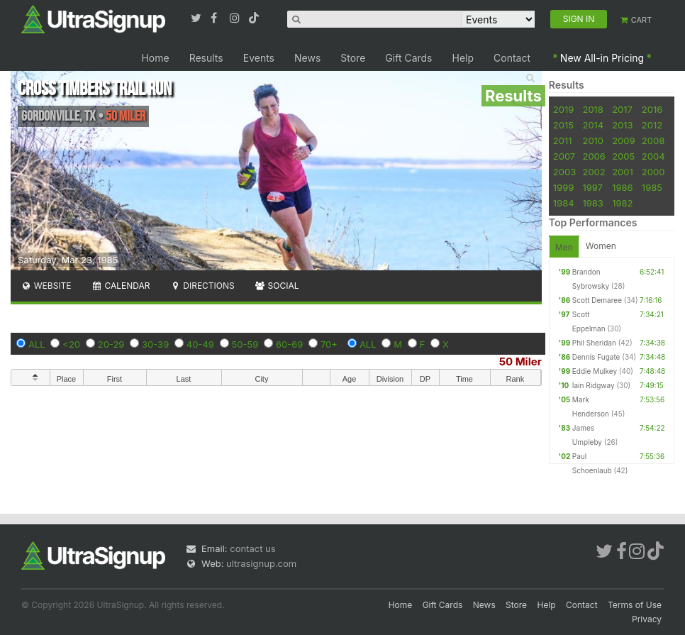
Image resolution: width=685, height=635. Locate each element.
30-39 (155, 344)
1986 (622, 187)
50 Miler (520, 361)
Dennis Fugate (596, 357)
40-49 (200, 344)
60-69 (289, 344)
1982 (622, 203)
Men (564, 247)
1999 (563, 187)
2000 (653, 171)
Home (155, 58)
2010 (592, 140)
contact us (252, 548)
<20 (71, 344)
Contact (512, 58)
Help (463, 58)
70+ (329, 344)
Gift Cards (408, 58)
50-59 (245, 344)
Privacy (647, 619)
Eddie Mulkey (594, 371)
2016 (652, 109)
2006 (593, 156)
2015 (563, 125)
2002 (593, 171)
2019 (563, 109)
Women (601, 246)
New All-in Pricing (602, 58)
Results (206, 58)
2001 (622, 171)
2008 (653, 140)
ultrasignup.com (261, 563)
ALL (36, 344)
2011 (562, 140)
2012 (652, 125)
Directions (201, 285)
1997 (592, 187)
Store (352, 58)
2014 (592, 125)
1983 (592, 203)
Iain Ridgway (593, 385)
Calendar (120, 285)
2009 (623, 140)
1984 (563, 203)
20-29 (111, 344)
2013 (622, 125)
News (307, 58)
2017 (622, 109)
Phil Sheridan (594, 342)
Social (277, 285)
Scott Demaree (597, 300)
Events (258, 58)
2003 (564, 171)
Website (46, 285)
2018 (592, 109)
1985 (652, 187)
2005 (623, 156)
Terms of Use (635, 605)
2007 (564, 156)
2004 (653, 156)
